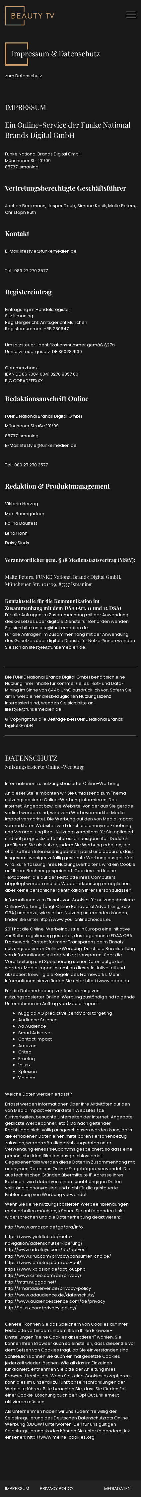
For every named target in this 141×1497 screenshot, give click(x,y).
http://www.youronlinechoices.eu (75, 919)
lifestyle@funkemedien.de (48, 251)
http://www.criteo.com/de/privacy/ (43, 1275)
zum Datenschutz (23, 76)
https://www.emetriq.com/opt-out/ (43, 1262)
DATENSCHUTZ (31, 758)
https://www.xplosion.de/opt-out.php (45, 1269)
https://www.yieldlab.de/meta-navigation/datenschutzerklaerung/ (44, 1239)
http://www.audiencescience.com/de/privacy (55, 1301)
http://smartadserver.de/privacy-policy (48, 1288)
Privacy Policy (56, 1488)
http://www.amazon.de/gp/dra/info (44, 1227)
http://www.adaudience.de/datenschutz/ (50, 1295)
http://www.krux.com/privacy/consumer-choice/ (58, 1256)
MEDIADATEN (117, 1488)
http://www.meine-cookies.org (61, 1437)
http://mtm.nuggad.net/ (30, 1282)
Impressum (17, 1488)
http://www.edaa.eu (107, 981)
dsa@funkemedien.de (63, 628)
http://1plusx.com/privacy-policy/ (41, 1308)
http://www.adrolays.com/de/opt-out (46, 1249)
